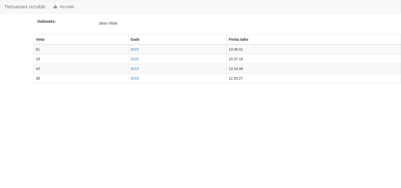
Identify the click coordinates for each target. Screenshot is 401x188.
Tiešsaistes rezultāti (24, 6)
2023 (135, 49)
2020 (135, 59)
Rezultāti (63, 7)
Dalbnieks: (46, 21)
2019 (135, 69)
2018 (135, 78)
